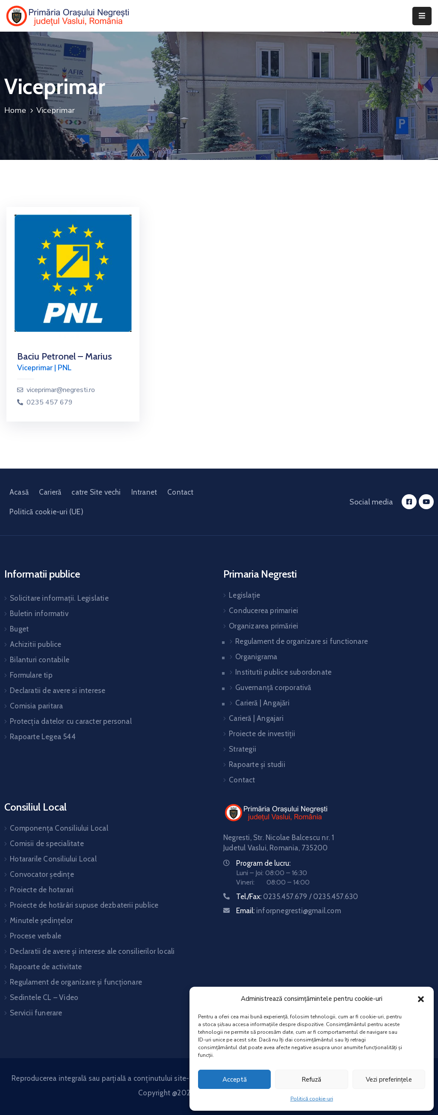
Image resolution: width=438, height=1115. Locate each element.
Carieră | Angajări (262, 703)
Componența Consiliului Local (59, 828)
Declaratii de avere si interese (57, 690)
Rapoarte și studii (257, 764)
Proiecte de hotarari (42, 889)
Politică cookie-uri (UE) (46, 511)
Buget (19, 629)
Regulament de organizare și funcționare (76, 982)
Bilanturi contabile (39, 659)
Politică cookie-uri (311, 1098)
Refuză (311, 1079)
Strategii (242, 749)
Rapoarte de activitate (46, 966)
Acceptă (234, 1079)
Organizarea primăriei (263, 626)
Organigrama (256, 656)
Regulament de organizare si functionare (301, 641)
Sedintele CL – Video (44, 997)
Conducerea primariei (263, 610)
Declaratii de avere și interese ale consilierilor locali (92, 951)
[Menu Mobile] (422, 16)
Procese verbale (35, 936)
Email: (288, 910)
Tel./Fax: (297, 896)
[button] (421, 998)
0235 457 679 (50, 402)
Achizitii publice (35, 644)
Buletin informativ (39, 613)
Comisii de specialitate (47, 843)
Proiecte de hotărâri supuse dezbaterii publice (84, 905)
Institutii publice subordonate (283, 672)
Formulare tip (31, 675)
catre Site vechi (96, 492)
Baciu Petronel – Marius (64, 356)
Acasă (19, 492)
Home (15, 110)
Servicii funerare (36, 1013)
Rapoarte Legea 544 (43, 736)
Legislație (244, 595)
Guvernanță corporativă (273, 687)
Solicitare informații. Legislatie (59, 598)
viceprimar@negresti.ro (61, 390)
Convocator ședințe (42, 874)
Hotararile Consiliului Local (53, 859)
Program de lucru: (263, 863)
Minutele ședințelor (41, 920)
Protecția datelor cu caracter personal (71, 721)
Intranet (144, 492)
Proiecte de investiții (262, 733)
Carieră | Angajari (256, 718)
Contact (180, 492)
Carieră (50, 492)
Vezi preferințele (389, 1079)
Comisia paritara (36, 706)
